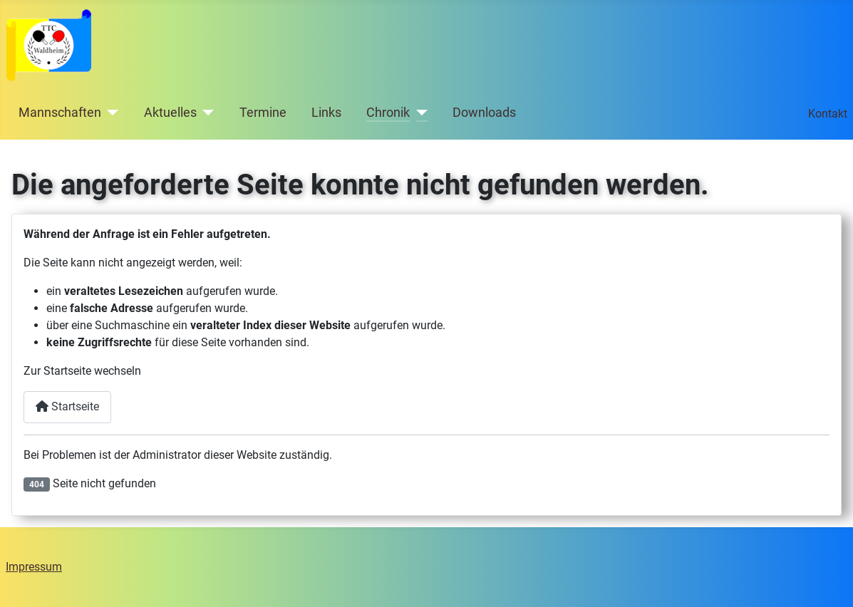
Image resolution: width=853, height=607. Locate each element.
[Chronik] (419, 112)
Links (326, 112)
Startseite (67, 406)
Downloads (484, 112)
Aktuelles (170, 112)
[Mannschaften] (110, 112)
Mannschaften (60, 112)
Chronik (388, 112)
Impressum (34, 567)
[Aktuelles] (205, 112)
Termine (262, 112)
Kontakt (827, 113)
